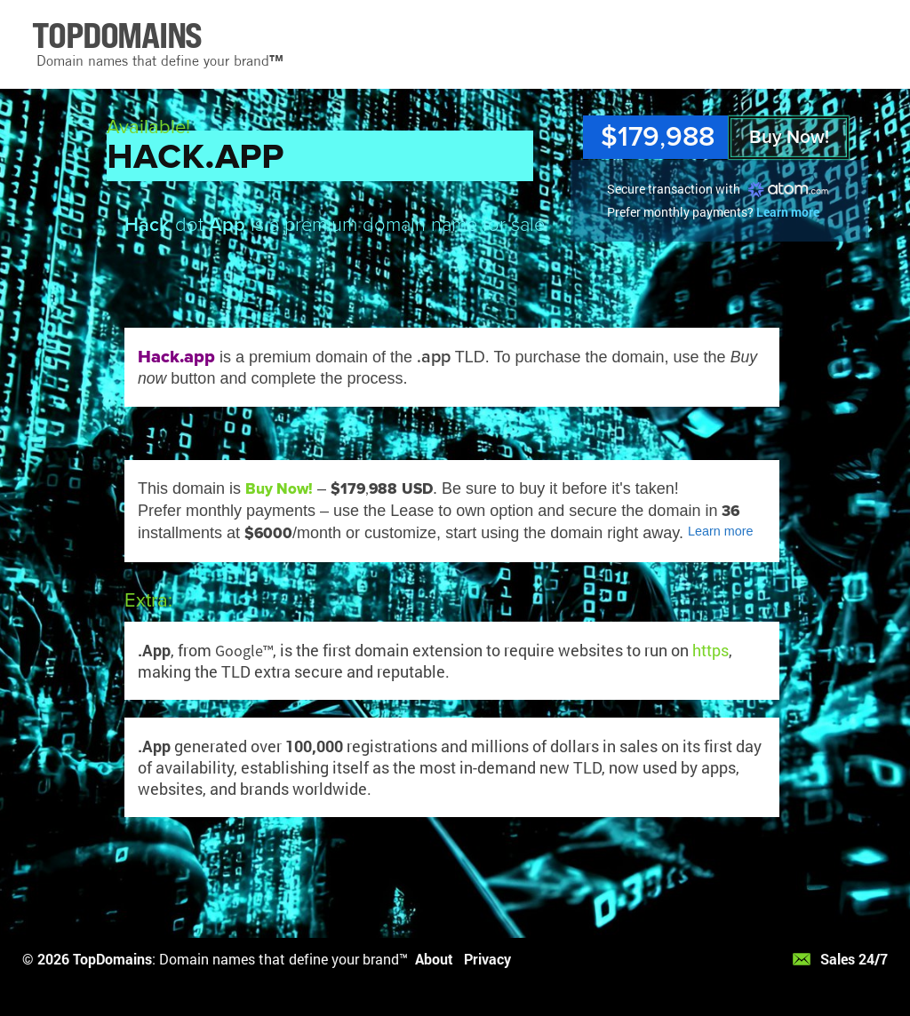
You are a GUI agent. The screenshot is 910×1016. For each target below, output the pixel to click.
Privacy (487, 958)
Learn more (787, 211)
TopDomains (112, 958)
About (434, 958)
